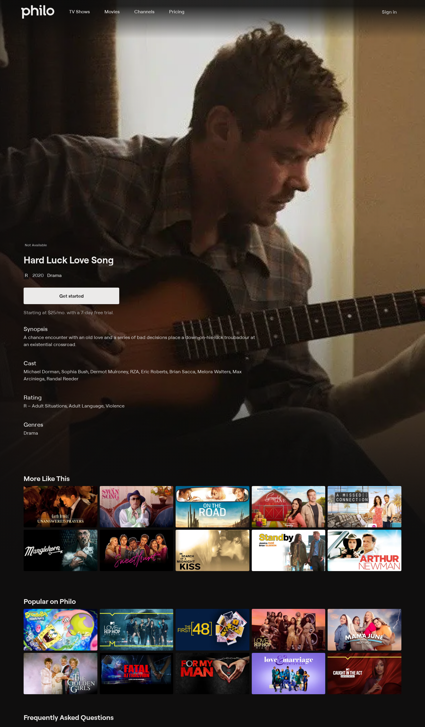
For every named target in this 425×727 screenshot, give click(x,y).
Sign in (389, 12)
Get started (71, 296)
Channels (144, 11)
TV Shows (79, 11)
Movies (112, 11)
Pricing (176, 11)
